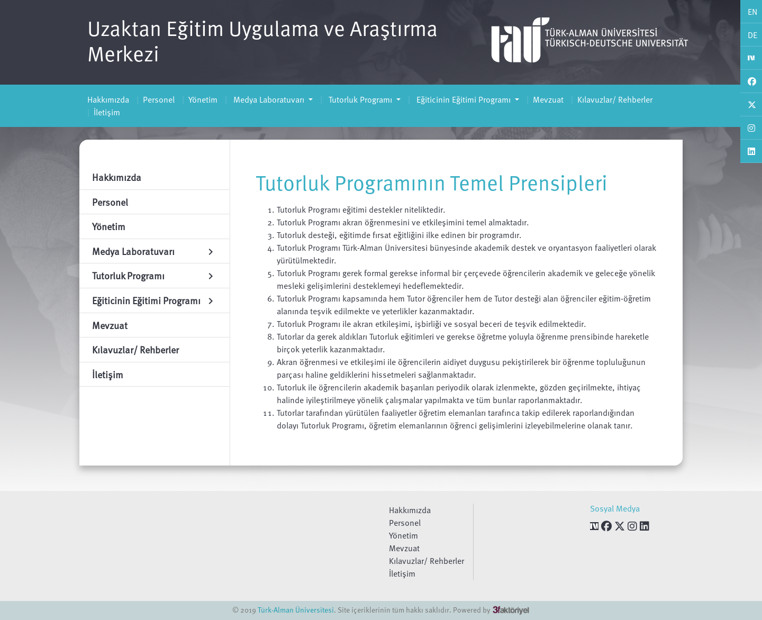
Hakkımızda (108, 99)
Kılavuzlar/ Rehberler (614, 99)
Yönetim (202, 99)
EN (752, 11)
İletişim (107, 112)
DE (752, 35)
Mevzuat (548, 99)
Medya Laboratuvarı (268, 99)
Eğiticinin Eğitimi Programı (463, 99)
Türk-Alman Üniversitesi (296, 609)
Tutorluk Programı (360, 99)
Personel (159, 99)
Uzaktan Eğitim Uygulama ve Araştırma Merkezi (262, 40)
